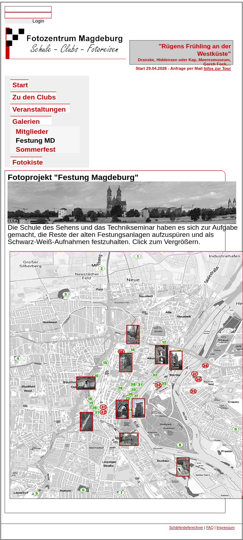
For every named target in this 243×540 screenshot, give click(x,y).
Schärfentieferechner (186, 528)
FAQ (209, 528)
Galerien (26, 121)
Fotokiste (28, 162)
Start (20, 84)
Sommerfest (35, 148)
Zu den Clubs (34, 96)
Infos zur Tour (217, 68)
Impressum (226, 528)
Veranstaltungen (39, 109)
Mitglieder (32, 130)
